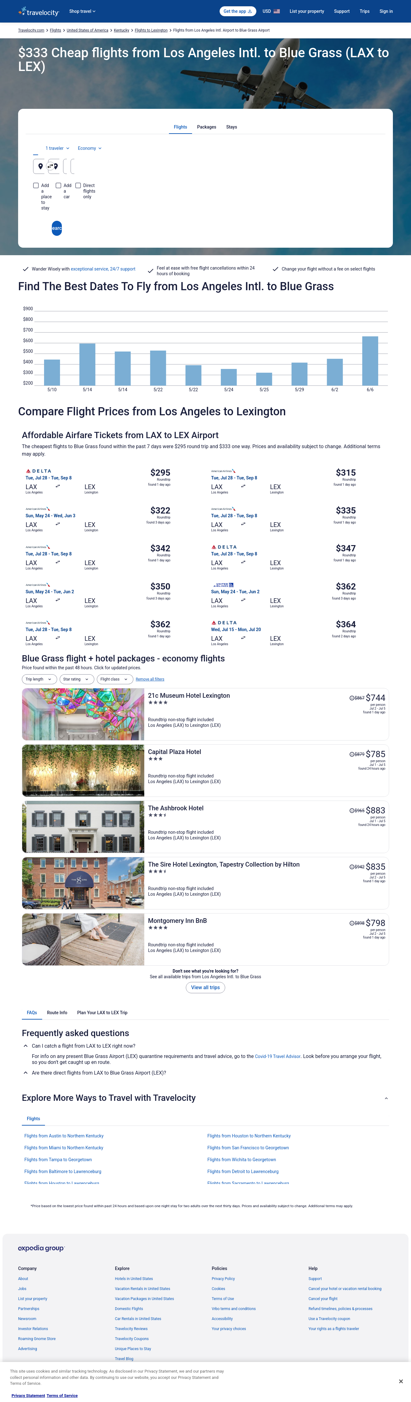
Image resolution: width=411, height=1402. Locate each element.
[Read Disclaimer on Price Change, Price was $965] (356, 810)
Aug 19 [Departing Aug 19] (287, 169)
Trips (365, 11)
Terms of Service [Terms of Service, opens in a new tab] (62, 1395)
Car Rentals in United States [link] (138, 1319)
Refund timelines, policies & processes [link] (341, 1309)
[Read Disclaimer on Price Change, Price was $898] (356, 923)
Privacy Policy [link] (223, 1279)
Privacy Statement (28, 1395)
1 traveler (325, 148)
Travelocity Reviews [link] (131, 1329)
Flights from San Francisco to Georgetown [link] (248, 1147)
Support (342, 11)
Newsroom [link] (27, 1319)
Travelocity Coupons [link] (132, 1339)
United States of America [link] (87, 30)
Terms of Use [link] (223, 1299)
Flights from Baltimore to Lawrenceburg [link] (62, 1171)
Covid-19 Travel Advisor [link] (277, 1056)
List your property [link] (32, 1299)
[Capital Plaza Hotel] (266, 770)
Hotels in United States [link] (134, 1279)
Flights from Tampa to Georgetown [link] (58, 1159)
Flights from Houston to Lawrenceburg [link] (61, 1183)
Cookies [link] (218, 1289)
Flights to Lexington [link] (151, 30)
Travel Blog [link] (124, 1359)
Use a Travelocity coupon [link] (329, 1319)
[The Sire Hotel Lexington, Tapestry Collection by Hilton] (266, 883)
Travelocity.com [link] (31, 30)
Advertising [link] (27, 1349)
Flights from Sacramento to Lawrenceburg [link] (248, 1183)
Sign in (386, 11)
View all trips (205, 987)
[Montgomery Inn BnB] (266, 939)
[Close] (401, 1381)
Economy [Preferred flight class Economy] (357, 148)
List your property (307, 11)
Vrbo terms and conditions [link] (234, 1309)
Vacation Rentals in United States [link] (142, 1289)
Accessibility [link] (222, 1319)
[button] (205, 1098)
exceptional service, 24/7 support (103, 268)
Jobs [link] (22, 1289)
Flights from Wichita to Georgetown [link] (241, 1159)
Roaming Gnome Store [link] (37, 1339)
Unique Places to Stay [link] (133, 1349)
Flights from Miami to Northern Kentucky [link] (63, 1147)
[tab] (180, 127)
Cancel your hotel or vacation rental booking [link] (345, 1289)
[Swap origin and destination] (149, 166)
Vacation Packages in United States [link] (144, 1299)
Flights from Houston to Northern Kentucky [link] (249, 1135)
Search (205, 206)
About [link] (23, 1279)
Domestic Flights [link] (129, 1309)
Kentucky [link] (121, 30)
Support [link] (315, 1279)
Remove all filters (150, 679)
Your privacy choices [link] (229, 1329)
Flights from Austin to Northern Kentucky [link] (64, 1135)
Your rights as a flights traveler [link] (334, 1329)
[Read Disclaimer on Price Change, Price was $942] (356, 867)
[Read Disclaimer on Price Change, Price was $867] (356, 698)
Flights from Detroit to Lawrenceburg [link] (243, 1171)
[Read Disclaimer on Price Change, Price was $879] (356, 754)
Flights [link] (55, 30)
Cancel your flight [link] (323, 1299)
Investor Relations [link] (33, 1329)
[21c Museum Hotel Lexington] (266, 714)
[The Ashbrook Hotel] (266, 827)
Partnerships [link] (28, 1309)
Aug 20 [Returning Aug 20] (345, 169)
